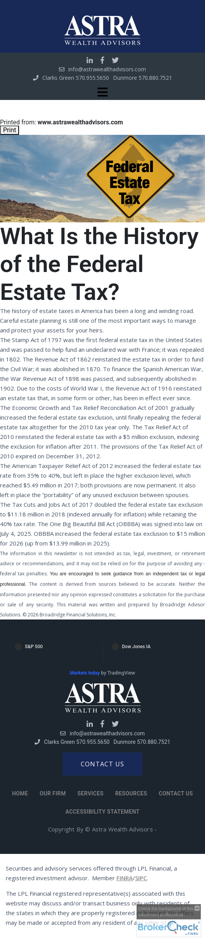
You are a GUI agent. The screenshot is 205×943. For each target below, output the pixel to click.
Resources (131, 793)
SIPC (141, 878)
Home (20, 793)
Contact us (102, 764)
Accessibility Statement (103, 812)
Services (91, 793)
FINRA (124, 878)
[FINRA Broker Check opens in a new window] (168, 920)
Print (9, 130)
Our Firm (53, 793)
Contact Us (176, 793)
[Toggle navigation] (102, 92)
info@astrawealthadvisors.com (107, 69)
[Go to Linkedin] (90, 60)
